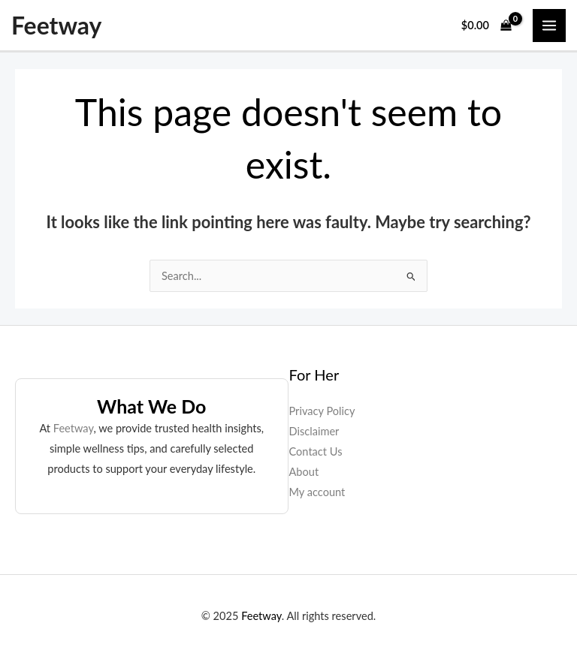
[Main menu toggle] (549, 25)
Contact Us (316, 451)
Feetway (56, 25)
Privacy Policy (322, 411)
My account (317, 492)
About (304, 471)
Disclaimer (314, 431)
